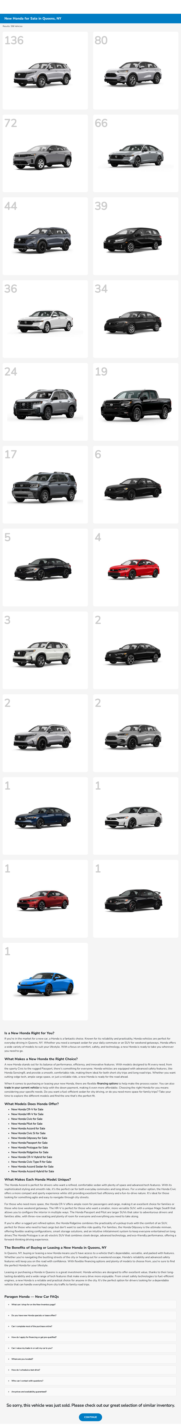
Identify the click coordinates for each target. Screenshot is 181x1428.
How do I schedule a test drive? (25, 1370)
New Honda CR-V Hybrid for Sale (31, 1157)
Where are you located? (22, 1359)
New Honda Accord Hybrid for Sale (32, 1171)
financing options (107, 1083)
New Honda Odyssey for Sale (29, 1138)
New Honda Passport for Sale (29, 1143)
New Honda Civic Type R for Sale (31, 1162)
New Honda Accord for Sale (28, 1128)
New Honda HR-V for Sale (27, 1114)
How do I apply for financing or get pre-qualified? (33, 1337)
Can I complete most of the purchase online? (31, 1326)
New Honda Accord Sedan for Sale (32, 1167)
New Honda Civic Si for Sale (28, 1133)
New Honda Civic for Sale (26, 1119)
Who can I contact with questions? (27, 1380)
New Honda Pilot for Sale (26, 1124)
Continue (90, 1417)
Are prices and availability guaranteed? (29, 1391)
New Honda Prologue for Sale (29, 1147)
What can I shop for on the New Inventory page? (33, 1304)
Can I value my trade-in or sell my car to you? (31, 1348)
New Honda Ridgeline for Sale (29, 1152)
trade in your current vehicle (21, 1088)
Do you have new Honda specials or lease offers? (33, 1315)
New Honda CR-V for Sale (27, 1109)
